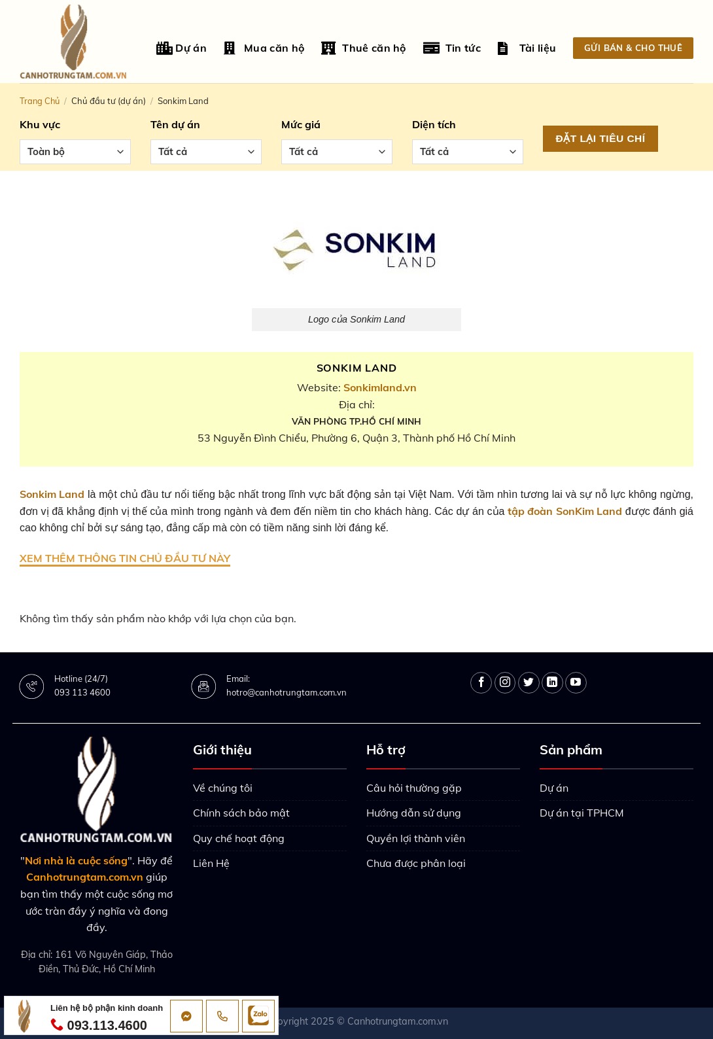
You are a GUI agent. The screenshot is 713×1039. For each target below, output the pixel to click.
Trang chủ (40, 101)
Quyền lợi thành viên (415, 838)
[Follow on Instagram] (505, 683)
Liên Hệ (211, 863)
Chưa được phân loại (416, 863)
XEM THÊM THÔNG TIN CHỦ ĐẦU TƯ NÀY (125, 558)
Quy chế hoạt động (239, 838)
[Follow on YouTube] (576, 683)
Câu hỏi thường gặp (414, 787)
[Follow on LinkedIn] (552, 683)
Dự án (181, 48)
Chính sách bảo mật (241, 812)
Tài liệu (527, 48)
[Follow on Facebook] (481, 683)
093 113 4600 (82, 692)
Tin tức (452, 48)
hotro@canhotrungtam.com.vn (286, 692)
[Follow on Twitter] (529, 683)
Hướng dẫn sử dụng (413, 812)
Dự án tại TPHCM (582, 812)
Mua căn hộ (264, 48)
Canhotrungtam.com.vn (397, 1021)
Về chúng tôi (222, 787)
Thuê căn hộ (363, 48)
